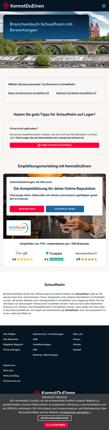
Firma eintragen (11, 349)
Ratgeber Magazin (13, 344)
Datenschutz (39, 334)
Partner (77, 344)
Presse (76, 339)
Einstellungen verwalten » (75, 412)
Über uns (78, 334)
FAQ (35, 349)
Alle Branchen (10, 339)
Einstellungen (56, 334)
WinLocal (8, 370)
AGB (35, 339)
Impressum (9, 365)
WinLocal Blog (11, 375)
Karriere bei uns (11, 380)
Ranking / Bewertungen (45, 354)
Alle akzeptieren (55, 425)
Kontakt (77, 349)
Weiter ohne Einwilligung (55, 418)
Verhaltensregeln (42, 344)
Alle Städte (9, 334)
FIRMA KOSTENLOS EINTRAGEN (55, 145)
